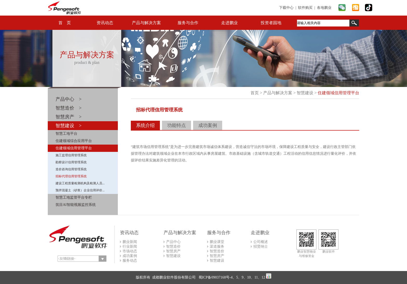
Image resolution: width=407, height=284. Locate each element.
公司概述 (260, 242)
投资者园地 (271, 23)
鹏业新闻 (130, 242)
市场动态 (130, 251)
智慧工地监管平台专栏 (74, 197)
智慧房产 (173, 251)
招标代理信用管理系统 (71, 176)
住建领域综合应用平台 (74, 141)
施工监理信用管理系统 (71, 155)
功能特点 (176, 125)
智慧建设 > (69, 125)
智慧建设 (305, 93)
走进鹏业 (229, 23)
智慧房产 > (69, 116)
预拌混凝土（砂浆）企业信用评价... (80, 190)
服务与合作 (188, 23)
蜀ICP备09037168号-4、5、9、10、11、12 (231, 277)
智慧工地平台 (66, 134)
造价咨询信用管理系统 (71, 169)
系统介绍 (145, 125)
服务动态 (130, 260)
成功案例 (207, 125)
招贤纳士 (260, 246)
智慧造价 (173, 246)
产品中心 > (69, 99)
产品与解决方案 (146, 23)
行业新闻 (130, 246)
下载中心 (286, 8)
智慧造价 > (69, 108)
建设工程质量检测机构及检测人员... (80, 183)
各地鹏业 (324, 8)
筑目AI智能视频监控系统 (76, 205)
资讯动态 (105, 23)
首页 (254, 93)
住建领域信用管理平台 (74, 148)
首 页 (64, 23)
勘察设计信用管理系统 (71, 162)
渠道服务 (217, 246)
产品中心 (173, 242)
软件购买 (305, 8)
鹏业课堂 (217, 242)
